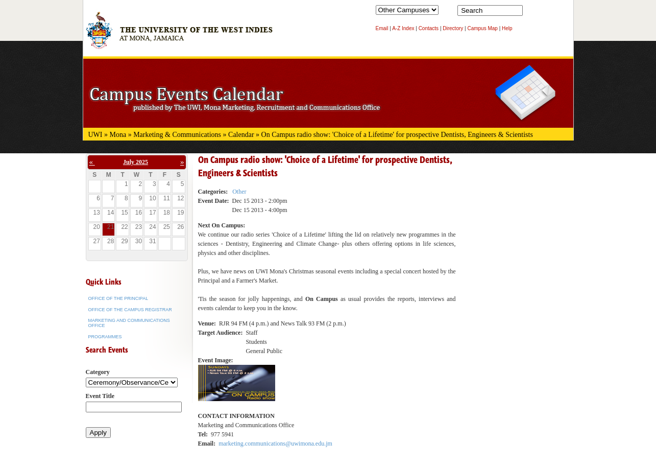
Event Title (100, 396)
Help (507, 28)
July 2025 (135, 162)
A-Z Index (403, 28)
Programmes (105, 336)
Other (239, 191)
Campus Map (482, 28)
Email (382, 28)
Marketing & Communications (177, 134)
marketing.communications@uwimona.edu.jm (275, 443)
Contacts (429, 28)
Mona (118, 134)
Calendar (241, 134)
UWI (95, 134)
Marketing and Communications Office (129, 323)
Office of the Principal (118, 298)
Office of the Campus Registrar (130, 309)
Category (98, 372)
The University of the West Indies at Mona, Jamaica (179, 35)
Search (532, 13)
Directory (453, 28)
